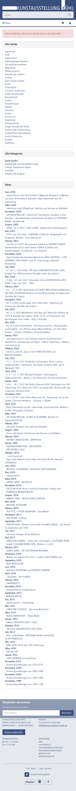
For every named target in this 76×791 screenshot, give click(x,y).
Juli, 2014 (10, 632)
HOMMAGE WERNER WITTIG (20, 492)
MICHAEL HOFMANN (16, 505)
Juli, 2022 (10, 358)
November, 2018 (13, 485)
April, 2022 (10, 371)
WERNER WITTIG (14, 596)
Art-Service (10, 116)
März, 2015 (10, 612)
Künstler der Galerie (15, 74)
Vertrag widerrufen (14, 732)
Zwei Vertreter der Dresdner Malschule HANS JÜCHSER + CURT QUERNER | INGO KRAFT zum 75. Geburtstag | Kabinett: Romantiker (36, 260)
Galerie (8, 77)
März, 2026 (10, 205)
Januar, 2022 (11, 381)
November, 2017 (13, 514)
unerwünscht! (13, 475)
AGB (7, 54)
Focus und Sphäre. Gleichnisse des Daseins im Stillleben (33, 433)
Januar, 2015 (11, 619)
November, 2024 (13, 254)
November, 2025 (13, 211)
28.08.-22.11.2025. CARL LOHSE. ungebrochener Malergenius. (37, 228)
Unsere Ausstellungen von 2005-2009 (24, 671)
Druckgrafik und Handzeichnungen (22, 164)
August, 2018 (11, 495)
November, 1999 (13, 681)
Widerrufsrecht (12, 71)
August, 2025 (11, 224)
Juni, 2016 (10, 567)
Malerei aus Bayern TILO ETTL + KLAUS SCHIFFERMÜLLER (34, 557)
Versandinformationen (16, 64)
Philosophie (11, 87)
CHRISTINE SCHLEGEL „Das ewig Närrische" (27, 609)
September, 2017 (13, 521)
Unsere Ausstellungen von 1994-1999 (24, 684)
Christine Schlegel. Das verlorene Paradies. (27, 426)
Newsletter (10, 68)
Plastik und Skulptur (15, 173)
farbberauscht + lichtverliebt (20, 602)
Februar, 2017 (12, 547)
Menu (6, 23)
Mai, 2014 (10, 642)
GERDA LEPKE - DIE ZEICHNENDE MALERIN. (27, 550)
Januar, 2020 (11, 443)
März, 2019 (10, 479)
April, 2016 (10, 573)
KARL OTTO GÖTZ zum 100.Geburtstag (25, 645)
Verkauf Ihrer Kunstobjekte (18, 133)
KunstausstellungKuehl (37, 774)
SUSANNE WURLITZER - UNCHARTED (23, 446)
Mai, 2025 (10, 231)
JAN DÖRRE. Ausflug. (16, 518)
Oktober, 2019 (12, 452)
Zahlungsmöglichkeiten (16, 61)
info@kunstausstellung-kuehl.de (53, 725)
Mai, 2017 (10, 537)
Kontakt (9, 139)
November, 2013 (13, 661)
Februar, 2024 (12, 286)
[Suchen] (38, 14)
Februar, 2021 (12, 423)
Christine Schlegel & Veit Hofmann (23, 534)
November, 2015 (13, 586)
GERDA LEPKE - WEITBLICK (19, 482)
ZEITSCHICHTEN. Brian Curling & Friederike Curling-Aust (33, 488)
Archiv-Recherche (13, 136)
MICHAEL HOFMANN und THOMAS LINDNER (28, 570)
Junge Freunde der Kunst (17, 126)
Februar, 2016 (12, 580)
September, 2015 (13, 593)
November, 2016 (13, 554)
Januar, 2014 (11, 655)
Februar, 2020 (12, 436)
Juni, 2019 (10, 466)
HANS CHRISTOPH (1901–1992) (21, 622)
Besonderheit (11, 97)
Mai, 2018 (10, 501)
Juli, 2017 (10, 531)
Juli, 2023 (10, 309)
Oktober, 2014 (12, 625)
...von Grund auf (14, 456)
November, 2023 (13, 299)
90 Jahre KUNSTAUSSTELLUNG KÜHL (24, 629)
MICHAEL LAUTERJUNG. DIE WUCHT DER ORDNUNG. (31, 469)
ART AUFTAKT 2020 (15, 449)
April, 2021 (10, 404)
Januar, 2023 (11, 335)
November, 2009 (13, 668)
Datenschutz (11, 58)
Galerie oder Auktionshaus (18, 129)
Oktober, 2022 (12, 348)
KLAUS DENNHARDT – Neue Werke (23, 615)
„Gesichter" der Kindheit (18, 576)
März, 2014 (10, 648)
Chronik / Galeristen (15, 90)
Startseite (9, 142)
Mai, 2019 (10, 472)
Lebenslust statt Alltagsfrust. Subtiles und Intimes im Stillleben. (37, 208)
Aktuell (8, 107)
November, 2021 (13, 394)
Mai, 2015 (10, 606)
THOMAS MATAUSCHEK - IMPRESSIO (23, 439)
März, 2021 (10, 413)
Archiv (8, 100)
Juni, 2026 (10, 192)
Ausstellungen (12, 103)
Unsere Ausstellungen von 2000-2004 (24, 677)
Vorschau (9, 110)
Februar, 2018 (12, 508)
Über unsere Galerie (14, 81)
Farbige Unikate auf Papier (18, 167)
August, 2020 (11, 430)
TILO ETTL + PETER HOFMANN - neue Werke (27, 511)
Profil (7, 84)
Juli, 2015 (10, 599)
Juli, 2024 (10, 267)
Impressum (10, 51)
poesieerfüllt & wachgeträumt (21, 589)
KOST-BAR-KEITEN (15, 563)
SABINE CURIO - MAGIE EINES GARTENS (25, 498)
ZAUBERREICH (13, 583)
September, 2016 (13, 560)
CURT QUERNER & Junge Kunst (21, 658)
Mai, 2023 (10, 322)
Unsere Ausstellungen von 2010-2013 (24, 664)
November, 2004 (13, 674)
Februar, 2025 (12, 241)
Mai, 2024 (10, 276)
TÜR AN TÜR (12, 651)
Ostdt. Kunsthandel (14, 94)
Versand (47, 768)
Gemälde (9, 170)
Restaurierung (12, 123)
